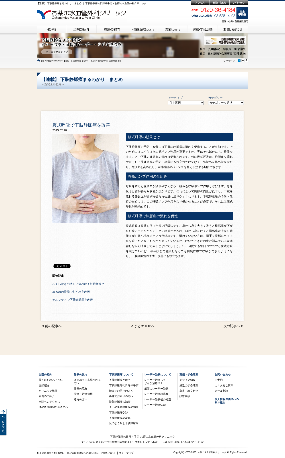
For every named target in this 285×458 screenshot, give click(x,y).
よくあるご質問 (224, 385)
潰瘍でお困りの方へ (121, 390)
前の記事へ (51, 326)
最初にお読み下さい (51, 379)
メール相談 (221, 390)
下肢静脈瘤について (121, 374)
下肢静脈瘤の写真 (119, 417)
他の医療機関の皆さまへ (53, 407)
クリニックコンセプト (56, 52)
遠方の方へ (80, 399)
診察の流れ (80, 388)
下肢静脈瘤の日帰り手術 (123, 385)
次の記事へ (233, 326)
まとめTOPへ (144, 326)
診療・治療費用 (83, 393)
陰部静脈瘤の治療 (119, 401)
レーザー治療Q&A (155, 404)
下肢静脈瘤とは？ (119, 379)
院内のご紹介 (47, 396)
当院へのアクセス (49, 401)
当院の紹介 (45, 374)
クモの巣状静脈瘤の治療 (123, 407)
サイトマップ (126, 453)
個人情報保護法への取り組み (82, 453)
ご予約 (219, 379)
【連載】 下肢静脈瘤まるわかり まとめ (79, 61)
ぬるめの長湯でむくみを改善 (71, 291)
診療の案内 (80, 374)
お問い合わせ (223, 374)
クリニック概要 (48, 390)
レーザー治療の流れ (156, 393)
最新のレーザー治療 (156, 388)
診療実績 (184, 396)
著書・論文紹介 (188, 390)
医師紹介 (44, 385)
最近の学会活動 (188, 385)
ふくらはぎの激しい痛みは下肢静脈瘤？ (78, 284)
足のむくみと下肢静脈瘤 (123, 423)
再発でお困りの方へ (121, 396)
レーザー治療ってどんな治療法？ (155, 381)
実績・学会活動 (188, 374)
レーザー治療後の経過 (157, 399)
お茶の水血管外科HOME (51, 61)
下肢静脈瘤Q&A (118, 412)
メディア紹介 (187, 379)
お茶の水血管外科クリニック (211, 452)
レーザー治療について (157, 374)
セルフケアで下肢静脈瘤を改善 (72, 299)
